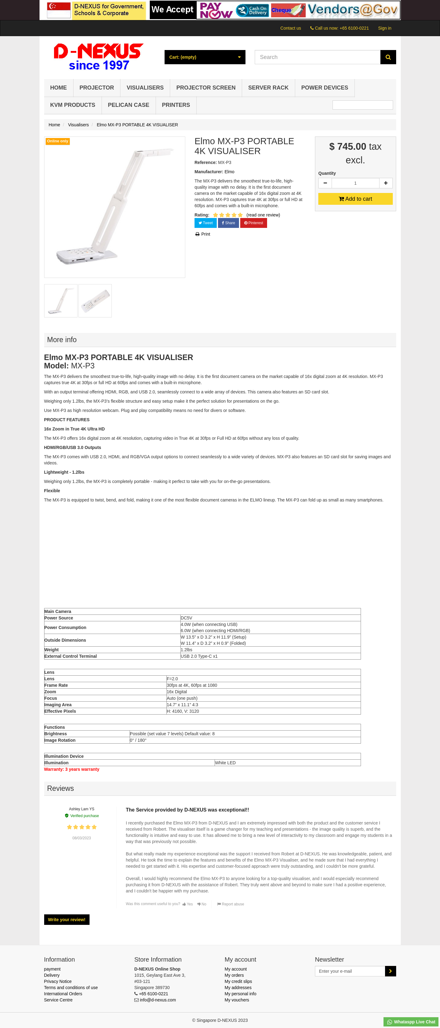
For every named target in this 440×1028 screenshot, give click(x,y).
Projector (97, 88)
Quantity (327, 173)
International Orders (63, 993)
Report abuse (230, 904)
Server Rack (268, 88)
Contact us (290, 28)
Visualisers (145, 88)
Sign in (385, 28)
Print (202, 234)
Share (228, 223)
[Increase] (386, 183)
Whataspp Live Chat (411, 1022)
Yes (187, 904)
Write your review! (67, 919)
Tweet (206, 223)
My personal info (241, 993)
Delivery (52, 975)
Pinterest (253, 223)
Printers (176, 105)
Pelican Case (128, 105)
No (202, 904)
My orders (234, 975)
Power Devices (324, 88)
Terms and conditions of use (71, 987)
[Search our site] (318, 57)
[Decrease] (325, 183)
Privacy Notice (58, 981)
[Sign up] (390, 971)
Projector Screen (206, 88)
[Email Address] (350, 971)
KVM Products (72, 105)
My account (236, 969)
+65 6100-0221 (354, 28)
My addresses (238, 987)
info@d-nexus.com (158, 999)
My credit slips (238, 981)
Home (58, 88)
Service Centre (58, 999)
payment (52, 969)
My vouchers (237, 999)
